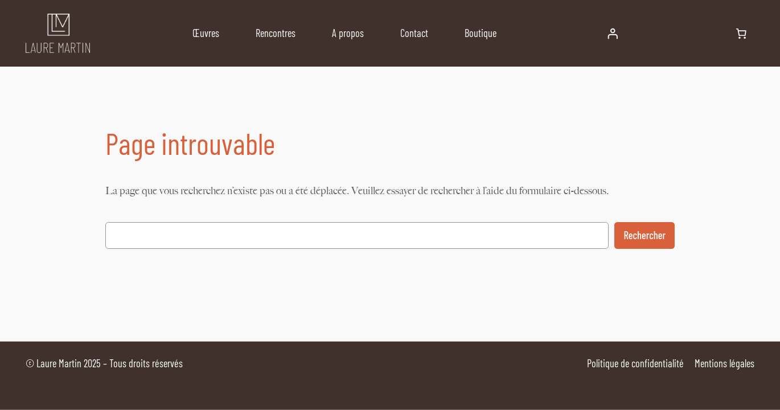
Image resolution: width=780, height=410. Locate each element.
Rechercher (644, 235)
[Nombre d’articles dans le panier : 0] (741, 33)
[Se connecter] (613, 33)
